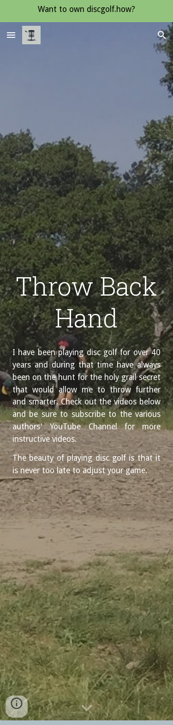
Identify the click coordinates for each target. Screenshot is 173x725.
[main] (87, 302)
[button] (11, 35)
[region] (86, 11)
